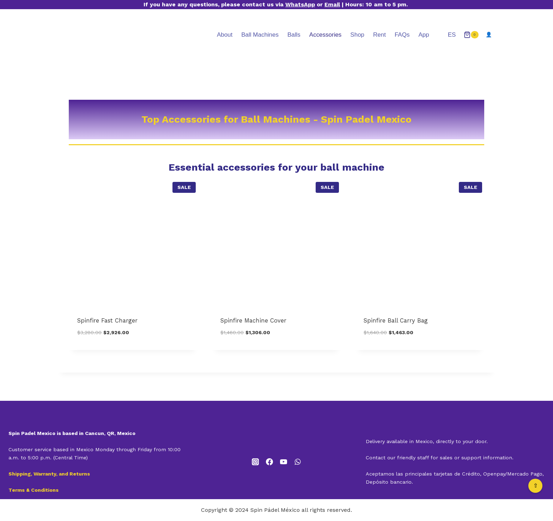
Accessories (325, 34)
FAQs (402, 34)
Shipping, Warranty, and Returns (49, 474)
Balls (293, 34)
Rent (379, 34)
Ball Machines (260, 34)
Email (332, 4)
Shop (357, 34)
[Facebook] (269, 462)
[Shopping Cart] (471, 35)
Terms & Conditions (33, 490)
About (224, 34)
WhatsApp (300, 4)
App (423, 34)
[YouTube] (283, 462)
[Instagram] (255, 462)
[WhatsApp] (298, 462)
